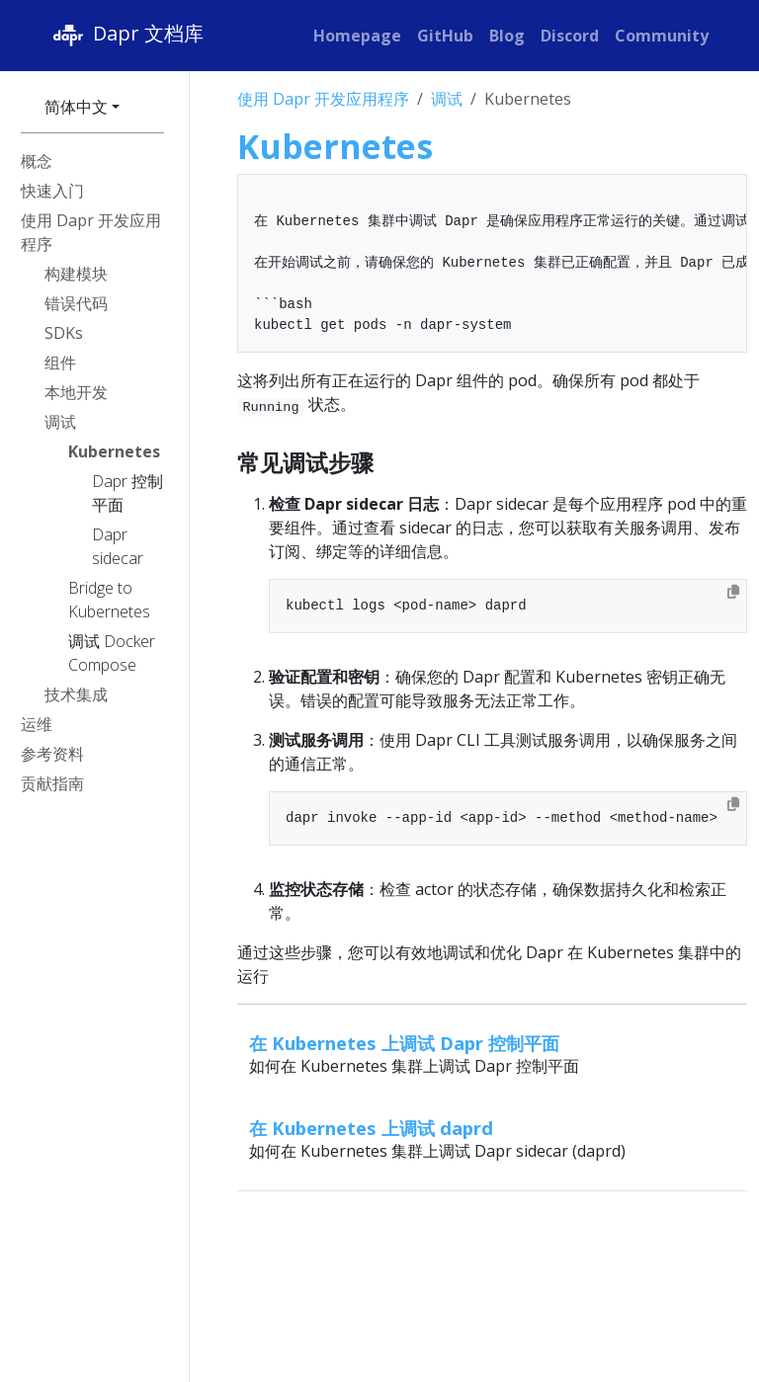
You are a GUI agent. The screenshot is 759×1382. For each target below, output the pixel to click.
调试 (447, 99)
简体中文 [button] (76, 107)
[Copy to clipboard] (733, 592)
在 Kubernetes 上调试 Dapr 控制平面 (404, 1042)
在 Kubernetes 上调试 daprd (371, 1127)
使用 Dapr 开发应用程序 (323, 99)
